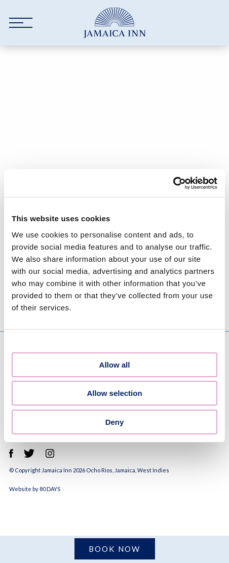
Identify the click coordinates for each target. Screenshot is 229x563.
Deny (114, 422)
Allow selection (114, 393)
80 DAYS (50, 489)
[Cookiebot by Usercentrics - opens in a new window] (173, 183)
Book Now (115, 548)
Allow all (114, 364)
